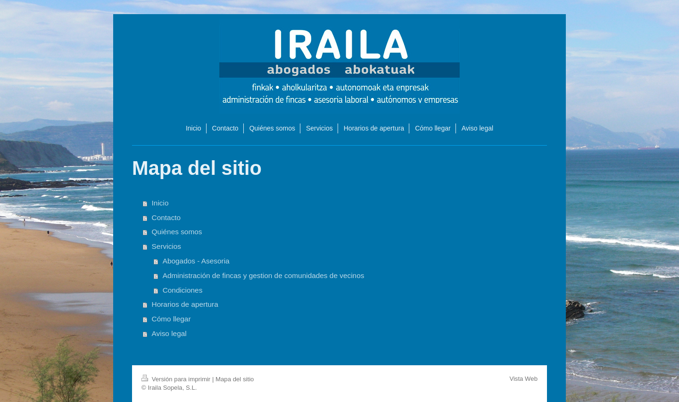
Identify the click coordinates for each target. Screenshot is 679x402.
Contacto (166, 217)
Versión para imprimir (176, 379)
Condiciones (183, 290)
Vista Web (523, 378)
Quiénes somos (177, 232)
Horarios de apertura (185, 304)
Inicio (160, 203)
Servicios (166, 246)
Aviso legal (169, 333)
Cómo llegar (171, 319)
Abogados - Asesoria (196, 261)
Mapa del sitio (234, 379)
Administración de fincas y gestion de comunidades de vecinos (263, 275)
